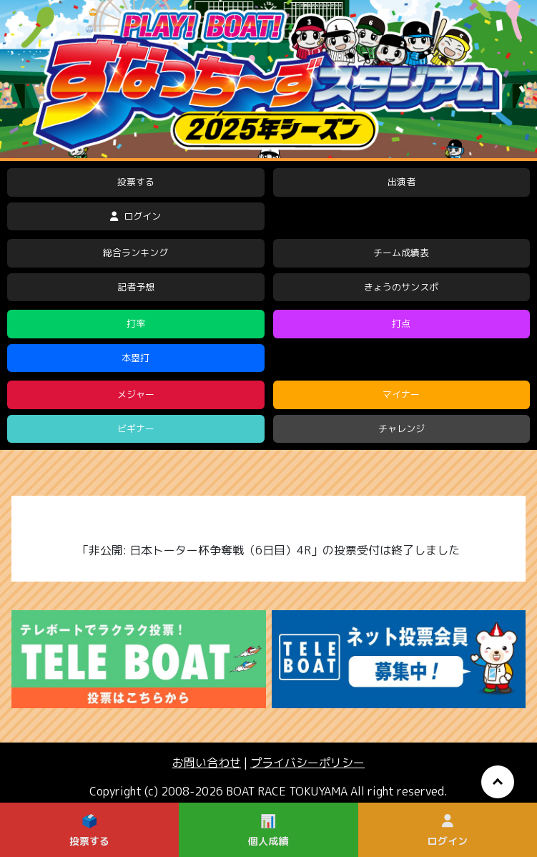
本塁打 (135, 357)
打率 (136, 323)
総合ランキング (135, 252)
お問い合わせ (206, 762)
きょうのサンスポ (401, 286)
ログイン (135, 216)
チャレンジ (401, 428)
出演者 (401, 181)
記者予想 (135, 286)
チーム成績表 (401, 252)
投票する (135, 181)
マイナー (401, 394)
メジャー (135, 394)
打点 (401, 323)
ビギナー (135, 428)
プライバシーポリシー (307, 762)
